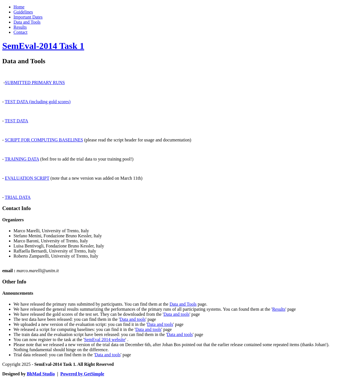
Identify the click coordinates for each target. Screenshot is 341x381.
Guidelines (23, 12)
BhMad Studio (41, 373)
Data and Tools (26, 22)
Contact (20, 32)
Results (20, 27)
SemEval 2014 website (104, 339)
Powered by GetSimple (82, 373)
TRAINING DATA (22, 159)
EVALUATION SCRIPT (27, 178)
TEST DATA (16, 120)
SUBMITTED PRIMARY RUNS (35, 82)
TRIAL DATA (18, 197)
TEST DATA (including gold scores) (38, 101)
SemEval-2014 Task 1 (43, 46)
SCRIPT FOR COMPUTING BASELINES (44, 139)
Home (18, 6)
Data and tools (176, 314)
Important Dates (28, 17)
